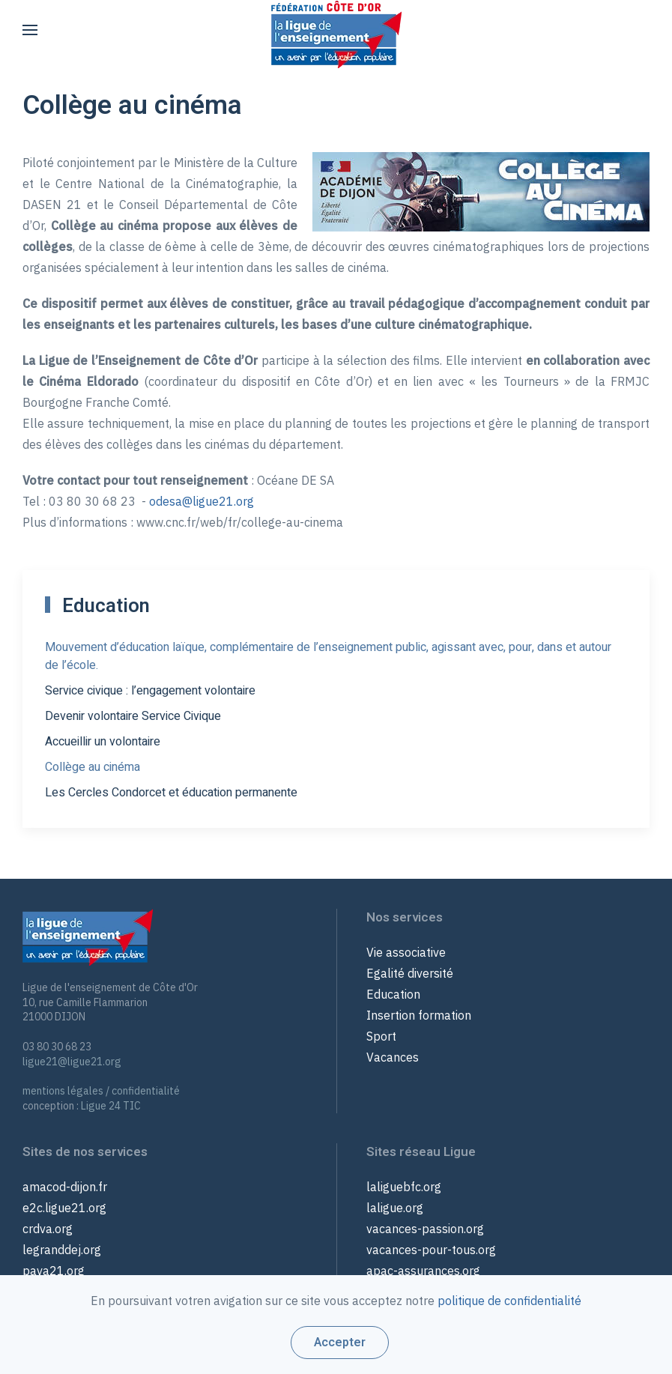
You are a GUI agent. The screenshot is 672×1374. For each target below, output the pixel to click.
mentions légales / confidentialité (101, 1091)
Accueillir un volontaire (102, 742)
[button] (29, 30)
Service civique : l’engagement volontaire (150, 691)
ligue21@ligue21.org (71, 1061)
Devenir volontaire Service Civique (133, 716)
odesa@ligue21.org (201, 501)
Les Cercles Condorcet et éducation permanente (171, 793)
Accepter (340, 1343)
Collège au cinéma (92, 767)
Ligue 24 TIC (111, 1106)
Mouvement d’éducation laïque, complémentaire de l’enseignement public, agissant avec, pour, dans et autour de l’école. (328, 656)
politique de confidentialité (509, 1300)
